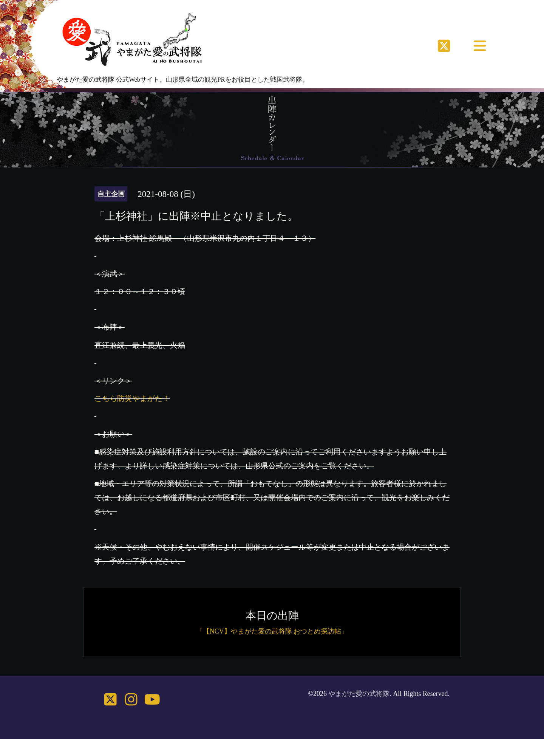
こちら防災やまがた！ (132, 398)
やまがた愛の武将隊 (358, 693)
